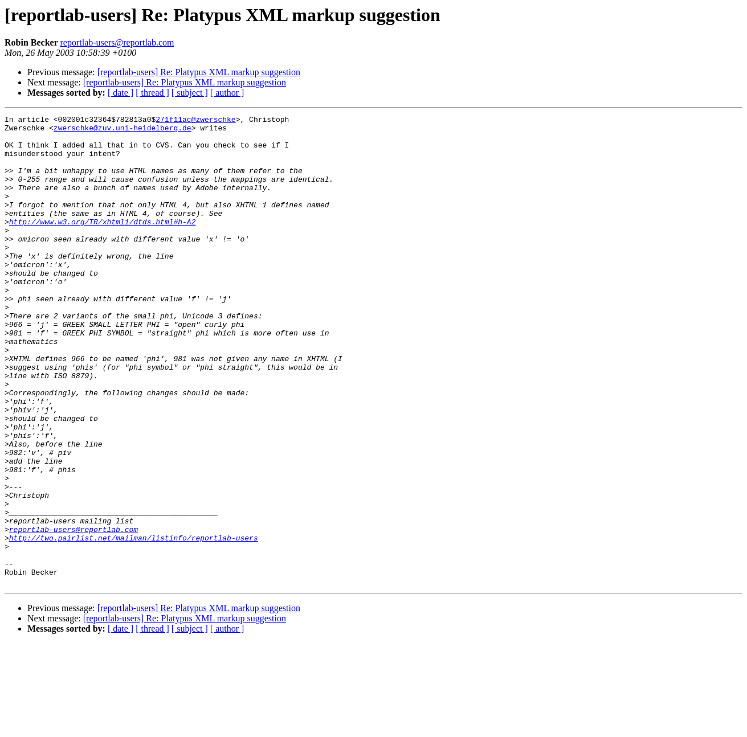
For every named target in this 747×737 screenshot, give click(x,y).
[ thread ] (152, 92)
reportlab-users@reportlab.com (117, 42)
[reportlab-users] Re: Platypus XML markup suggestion (198, 72)
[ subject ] (190, 92)
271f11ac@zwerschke (195, 121)
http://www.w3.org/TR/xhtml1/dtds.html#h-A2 (102, 244)
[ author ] (227, 92)
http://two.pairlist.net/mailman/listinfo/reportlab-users (133, 623)
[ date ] (120, 92)
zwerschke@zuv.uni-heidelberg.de (122, 131)
